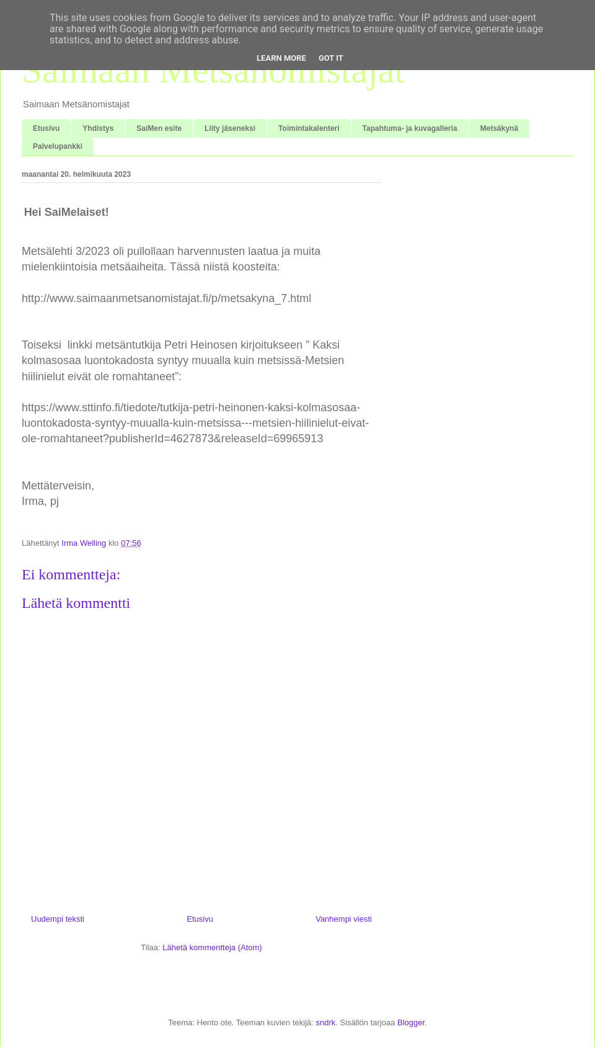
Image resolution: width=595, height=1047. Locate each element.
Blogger (411, 1022)
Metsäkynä (499, 128)
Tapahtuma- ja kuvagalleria (410, 128)
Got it (331, 58)
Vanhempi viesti (343, 919)
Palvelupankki (57, 146)
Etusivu (46, 128)
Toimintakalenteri (308, 128)
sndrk (325, 1022)
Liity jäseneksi (230, 128)
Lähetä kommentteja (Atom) (212, 947)
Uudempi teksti (57, 919)
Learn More (281, 58)
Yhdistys (97, 128)
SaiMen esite (159, 128)
